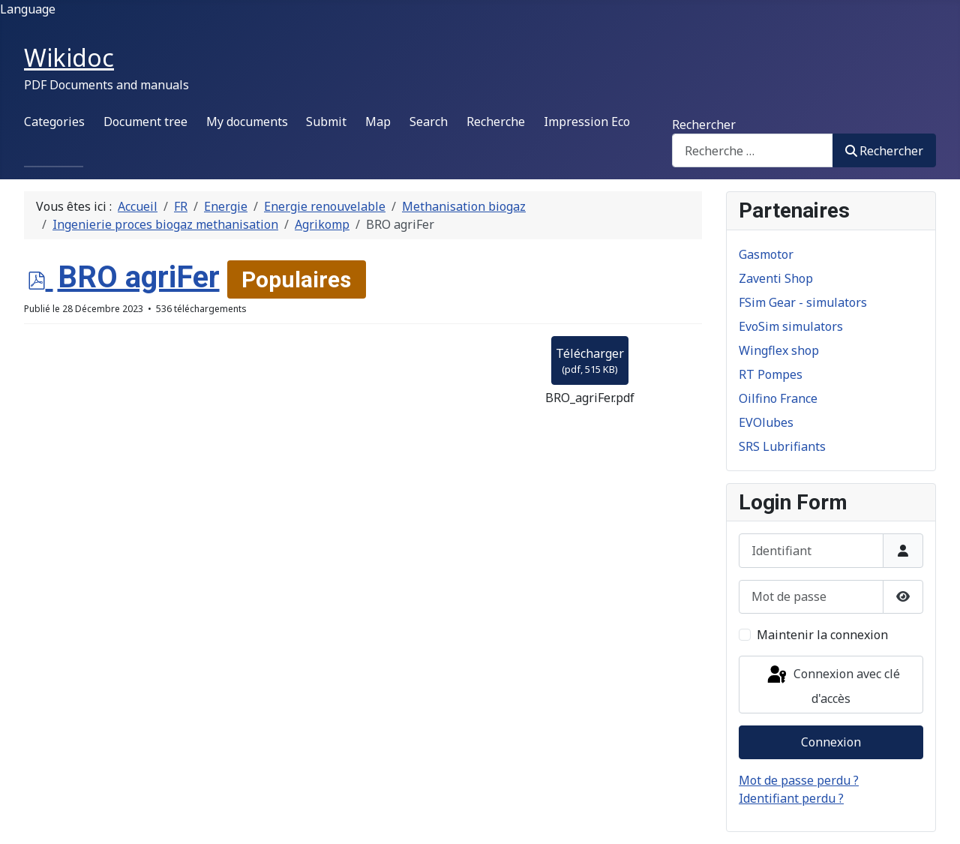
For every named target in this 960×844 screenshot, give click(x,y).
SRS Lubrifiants (782, 446)
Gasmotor (766, 254)
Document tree (146, 121)
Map (378, 121)
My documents (247, 121)
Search (429, 121)
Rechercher (704, 124)
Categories (54, 121)
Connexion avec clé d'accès (832, 685)
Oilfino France (778, 398)
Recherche (495, 121)
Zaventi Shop (776, 278)
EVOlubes (766, 422)
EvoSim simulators (791, 326)
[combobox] (752, 150)
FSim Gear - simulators (803, 302)
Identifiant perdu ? (791, 798)
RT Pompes (770, 374)
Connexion (831, 742)
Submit (326, 121)
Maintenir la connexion (822, 634)
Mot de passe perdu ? (799, 780)
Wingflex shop (779, 350)
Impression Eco (587, 121)
